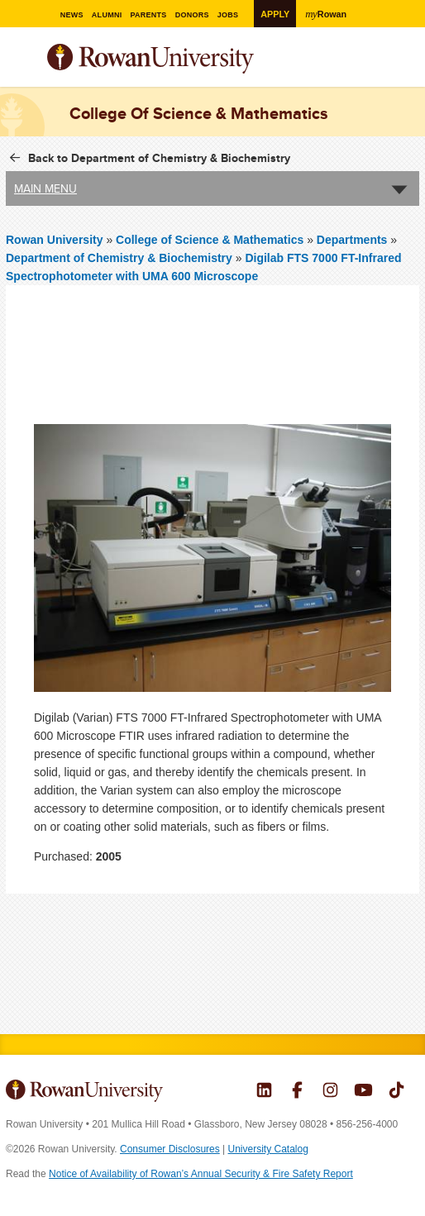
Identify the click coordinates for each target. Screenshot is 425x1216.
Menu (19, 60)
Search (407, 65)
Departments (352, 239)
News (68, 14)
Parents (150, 14)
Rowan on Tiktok (396, 1092)
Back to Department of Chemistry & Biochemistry (159, 158)
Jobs (236, 14)
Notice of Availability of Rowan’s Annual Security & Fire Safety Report (201, 1174)
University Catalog (268, 1149)
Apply (279, 13)
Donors (197, 14)
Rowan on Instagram (330, 1092)
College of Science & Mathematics (211, 239)
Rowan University (192, 59)
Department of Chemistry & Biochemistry (119, 258)
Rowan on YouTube (363, 1092)
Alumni (106, 14)
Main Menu (45, 188)
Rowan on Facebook (297, 1092)
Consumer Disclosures (170, 1149)
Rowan (334, 13)
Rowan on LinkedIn (264, 1092)
